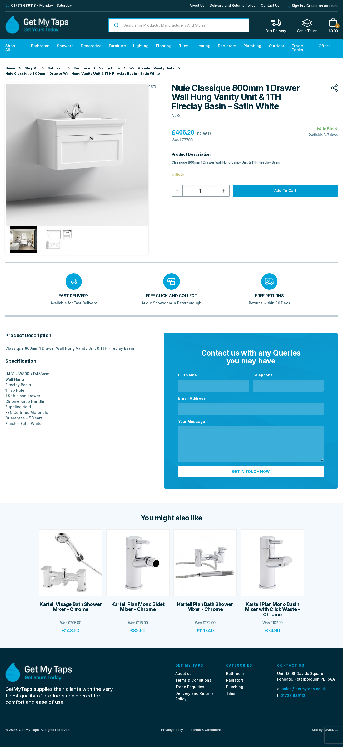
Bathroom (40, 46)
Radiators (227, 46)
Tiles (183, 46)
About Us (197, 5)
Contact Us (270, 5)
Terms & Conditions (193, 680)
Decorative (91, 46)
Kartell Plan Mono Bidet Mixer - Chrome (137, 606)
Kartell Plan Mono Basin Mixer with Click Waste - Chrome (272, 609)
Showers (65, 46)
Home (10, 68)
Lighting (141, 46)
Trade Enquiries (189, 686)
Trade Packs (297, 48)
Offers (324, 46)
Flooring (164, 46)
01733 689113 (293, 695)
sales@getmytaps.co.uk (304, 688)
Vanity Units (109, 68)
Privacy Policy (172, 729)
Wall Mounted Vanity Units (152, 68)
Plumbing (252, 46)
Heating (203, 46)
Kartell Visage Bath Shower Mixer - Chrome (70, 606)
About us (183, 673)
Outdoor (276, 46)
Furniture (117, 46)
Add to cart (285, 190)
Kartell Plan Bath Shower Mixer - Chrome (205, 606)
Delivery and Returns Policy (233, 5)
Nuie (175, 115)
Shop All (10, 48)
